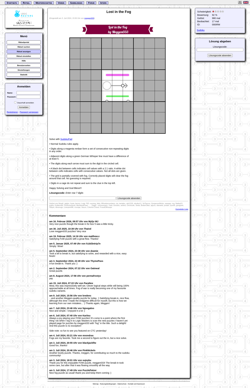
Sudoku (201, 30)
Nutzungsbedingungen (108, 384)
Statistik (23, 75)
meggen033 (89, 18)
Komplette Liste (182, 209)
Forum (91, 3)
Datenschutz (122, 384)
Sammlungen (76, 3)
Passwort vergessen (29, 112)
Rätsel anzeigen (24, 51)
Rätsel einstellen (24, 56)
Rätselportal (23, 42)
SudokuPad (66, 139)
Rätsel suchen (24, 47)
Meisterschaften (44, 3)
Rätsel (26, 3)
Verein (61, 3)
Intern (103, 3)
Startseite (12, 3)
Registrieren (12, 112)
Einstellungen (24, 70)
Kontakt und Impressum (136, 384)
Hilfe (24, 61)
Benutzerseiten (23, 65)
